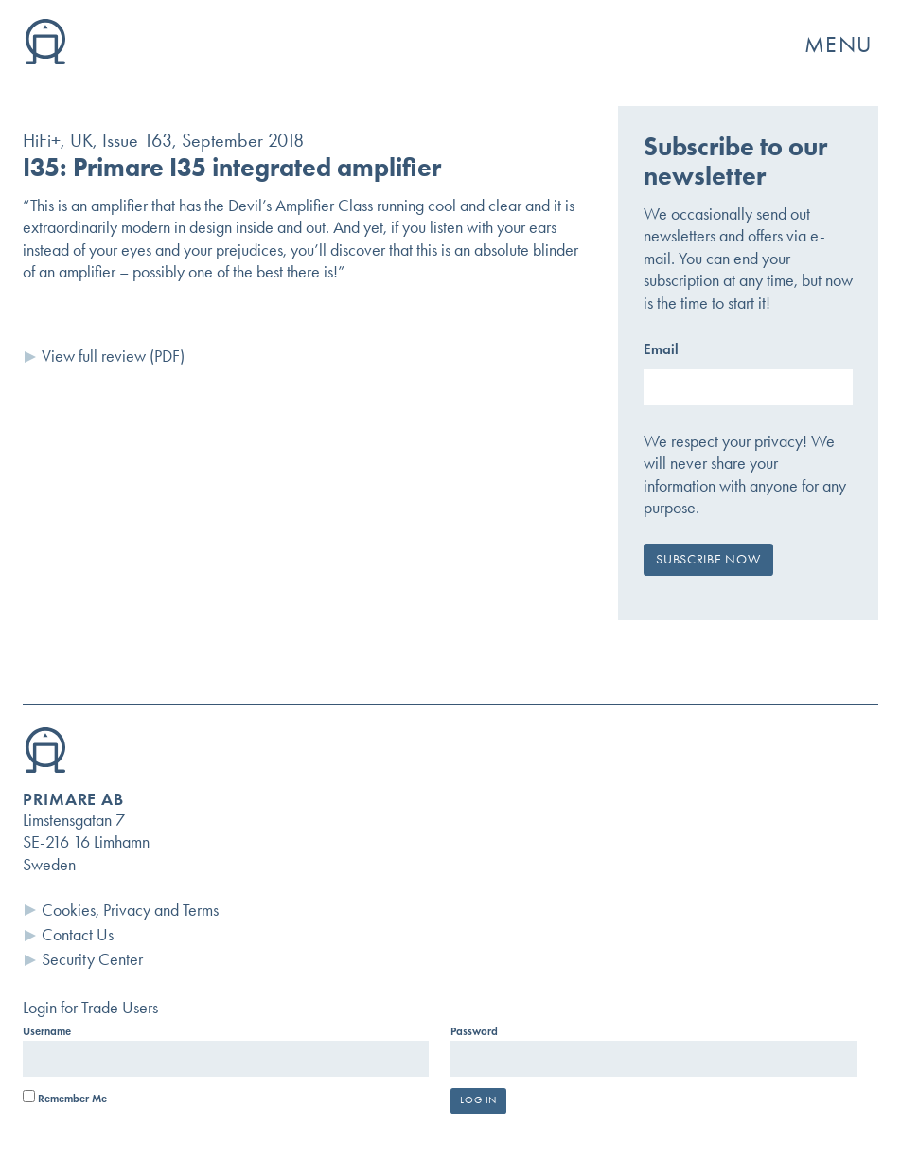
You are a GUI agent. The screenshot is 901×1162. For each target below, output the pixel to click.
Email (661, 349)
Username (47, 1031)
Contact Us (78, 934)
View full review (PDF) (113, 356)
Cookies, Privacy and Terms (130, 910)
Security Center (92, 959)
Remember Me (65, 1098)
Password (474, 1031)
